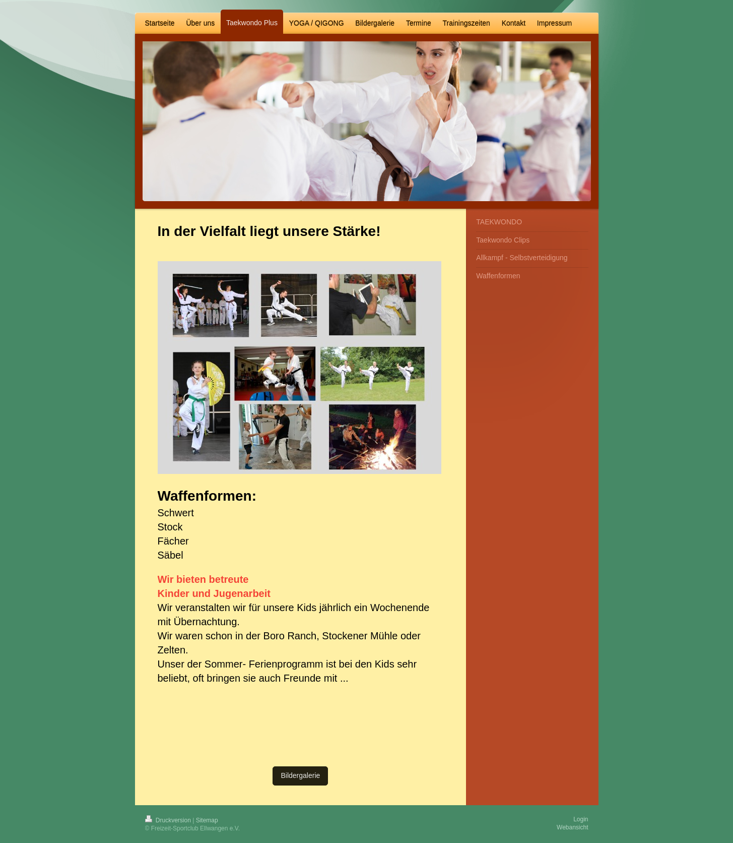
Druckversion (169, 820)
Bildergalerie (300, 775)
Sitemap (207, 820)
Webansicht (572, 827)
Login (580, 819)
